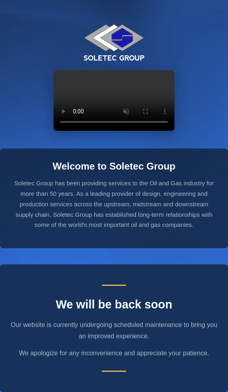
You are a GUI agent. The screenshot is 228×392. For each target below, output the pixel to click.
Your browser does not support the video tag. (114, 100)
